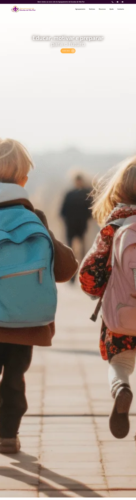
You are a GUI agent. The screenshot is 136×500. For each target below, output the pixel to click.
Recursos (102, 9)
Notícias (92, 9)
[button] (1, 250)
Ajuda (111, 9)
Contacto (120, 9)
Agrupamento (80, 9)
